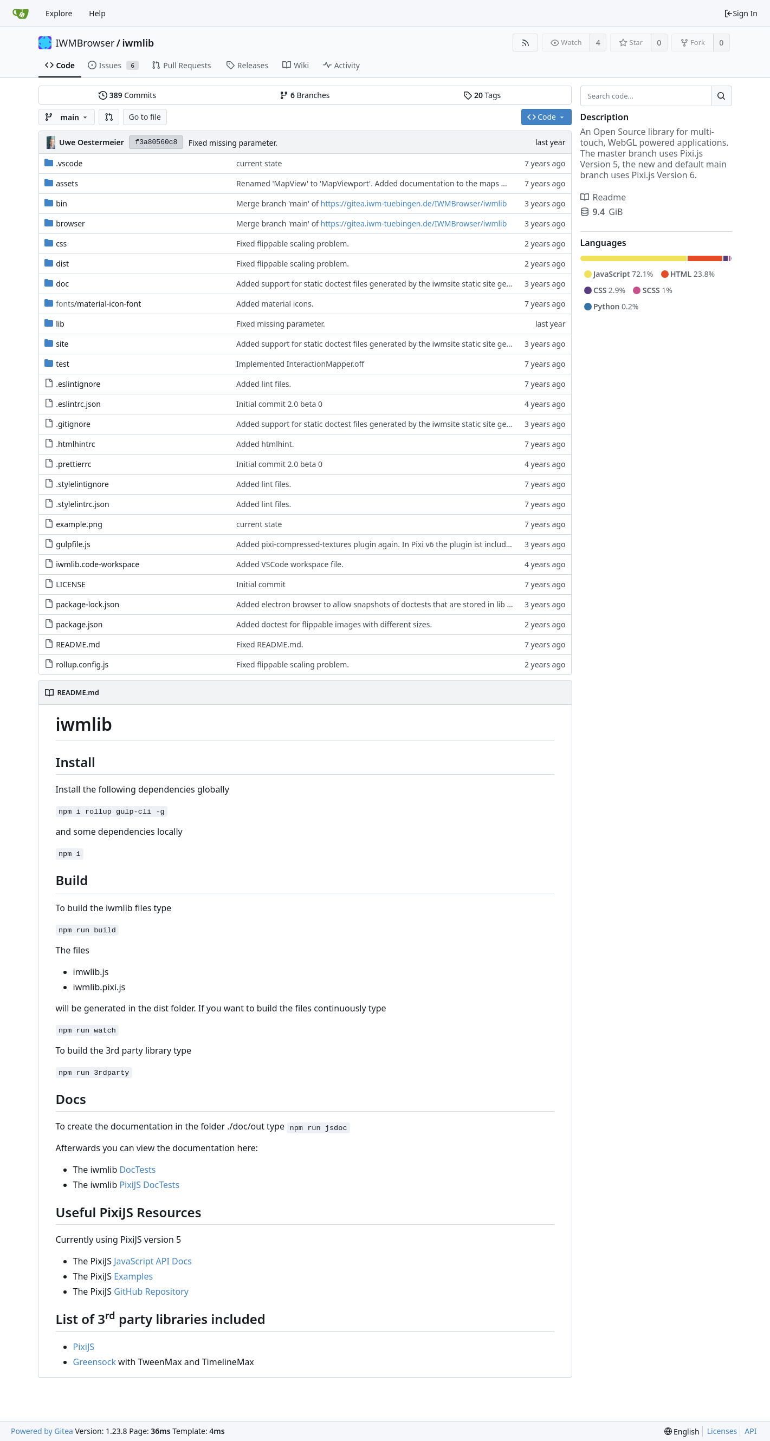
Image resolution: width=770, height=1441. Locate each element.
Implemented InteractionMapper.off (300, 364)
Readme (603, 197)
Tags (482, 95)
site (62, 344)
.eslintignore (78, 384)
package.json (79, 624)
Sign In (741, 13)
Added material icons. (275, 303)
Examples (133, 1276)
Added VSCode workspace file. (290, 564)
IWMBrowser (85, 42)
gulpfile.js (73, 544)
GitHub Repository (151, 1291)
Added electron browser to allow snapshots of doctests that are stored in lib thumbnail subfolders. (410, 604)
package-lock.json (87, 604)
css (61, 243)
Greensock (94, 1362)
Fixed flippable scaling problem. (292, 243)
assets (67, 183)
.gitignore (73, 424)
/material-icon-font (98, 303)
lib (60, 324)
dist (62, 263)
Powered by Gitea (42, 1431)
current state (259, 163)
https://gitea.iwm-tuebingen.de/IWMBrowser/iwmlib (414, 203)
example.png (79, 524)
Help (97, 13)
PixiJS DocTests (149, 1185)
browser (70, 223)
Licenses (722, 1431)
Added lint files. (263, 384)
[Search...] (721, 96)
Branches (304, 95)
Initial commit (261, 584)
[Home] (20, 13)
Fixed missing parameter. (233, 143)
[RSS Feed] (525, 42)
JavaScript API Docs (153, 1261)
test (62, 364)
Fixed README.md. (269, 644)
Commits (127, 95)
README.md (78, 644)
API (750, 1431)
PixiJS (84, 1347)
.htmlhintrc (75, 444)
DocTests (137, 1170)
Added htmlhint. (265, 444)
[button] (109, 117)
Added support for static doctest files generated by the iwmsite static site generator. (385, 283)
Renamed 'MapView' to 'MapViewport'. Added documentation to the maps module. (383, 183)
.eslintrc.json (78, 404)
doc (62, 283)
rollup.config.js (82, 664)
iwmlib (138, 42)
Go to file (145, 117)
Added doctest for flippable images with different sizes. (334, 624)
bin (61, 203)
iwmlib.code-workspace (97, 564)
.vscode (69, 163)
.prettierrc (73, 464)
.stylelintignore (82, 484)
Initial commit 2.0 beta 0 (279, 404)
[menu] (682, 1431)
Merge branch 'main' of (278, 203)
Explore (59, 13)
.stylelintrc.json (82, 504)
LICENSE (71, 584)
